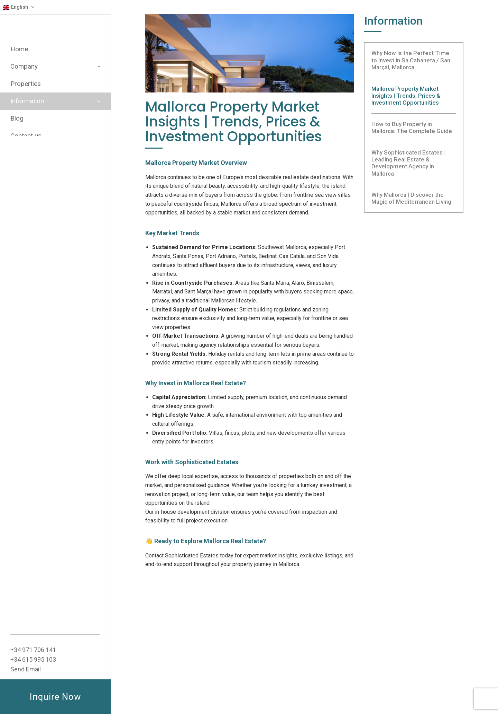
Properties (25, 84)
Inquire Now (55, 696)
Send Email (25, 669)
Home (19, 49)
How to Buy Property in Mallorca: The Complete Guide (411, 127)
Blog (17, 118)
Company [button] (55, 66)
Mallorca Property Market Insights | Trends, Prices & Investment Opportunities (405, 95)
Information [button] (55, 101)
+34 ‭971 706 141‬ (33, 649)
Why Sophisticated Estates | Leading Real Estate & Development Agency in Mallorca (408, 163)
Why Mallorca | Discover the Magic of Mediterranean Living (411, 198)
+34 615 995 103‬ (33, 659)
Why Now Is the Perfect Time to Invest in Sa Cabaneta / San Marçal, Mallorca (410, 60)
